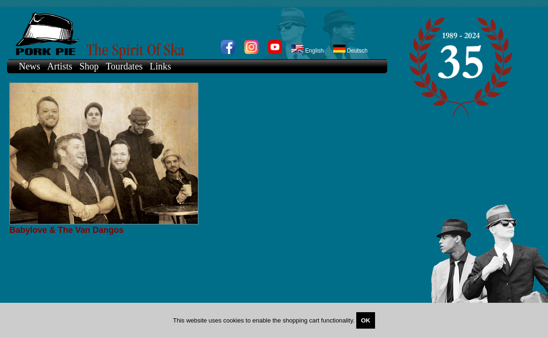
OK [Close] (365, 320)
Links (161, 66)
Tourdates (124, 66)
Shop (89, 66)
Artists (59, 66)
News (29, 66)
